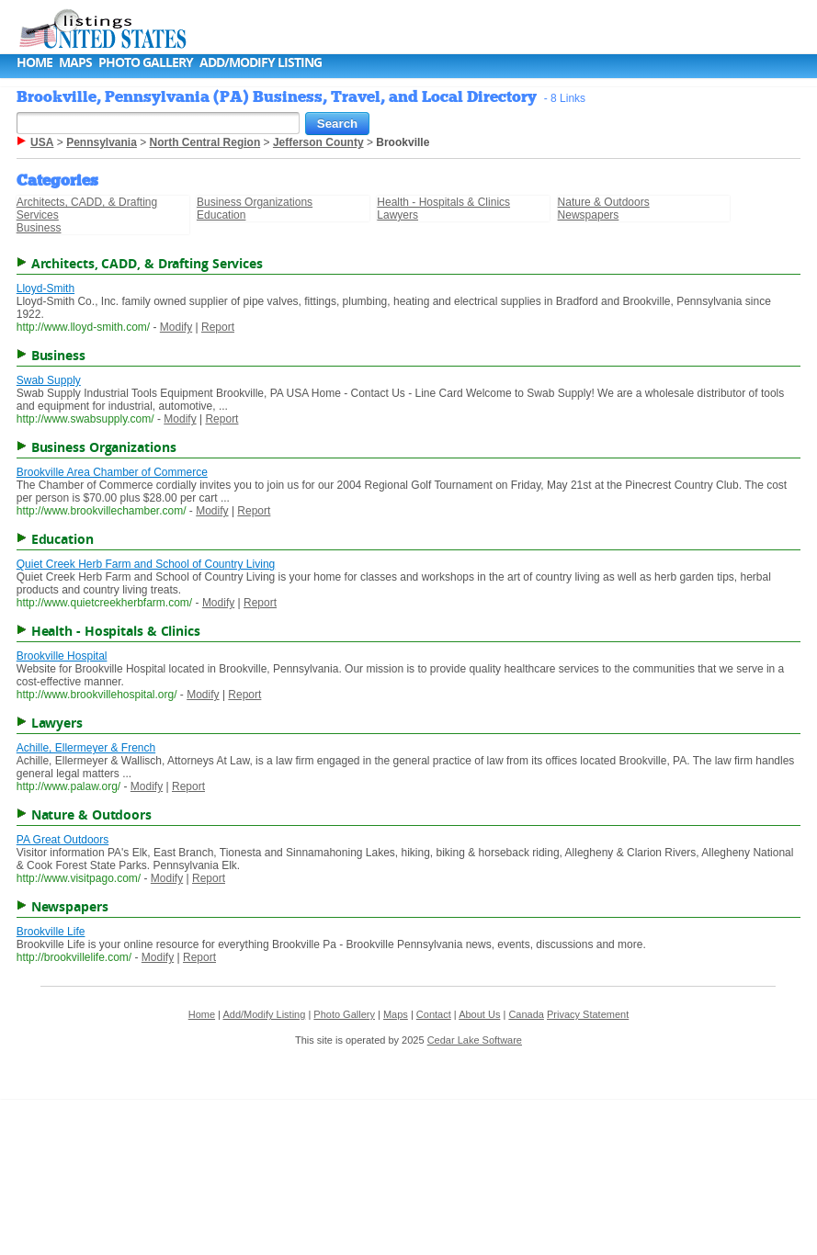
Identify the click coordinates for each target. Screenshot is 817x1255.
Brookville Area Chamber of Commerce (112, 472)
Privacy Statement (588, 1014)
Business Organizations (254, 202)
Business (39, 227)
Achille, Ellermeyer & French (86, 747)
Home (34, 62)
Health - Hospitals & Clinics (443, 202)
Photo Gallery (145, 62)
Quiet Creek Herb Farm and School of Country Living (146, 564)
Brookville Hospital (62, 656)
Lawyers (397, 215)
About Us (479, 1014)
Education (221, 215)
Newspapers (588, 215)
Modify (176, 327)
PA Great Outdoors (63, 839)
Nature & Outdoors (604, 202)
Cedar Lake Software (474, 1040)
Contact (433, 1014)
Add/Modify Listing (260, 62)
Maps (75, 62)
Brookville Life (51, 931)
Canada (526, 1014)
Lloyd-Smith (45, 288)
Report (217, 327)
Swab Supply (49, 380)
